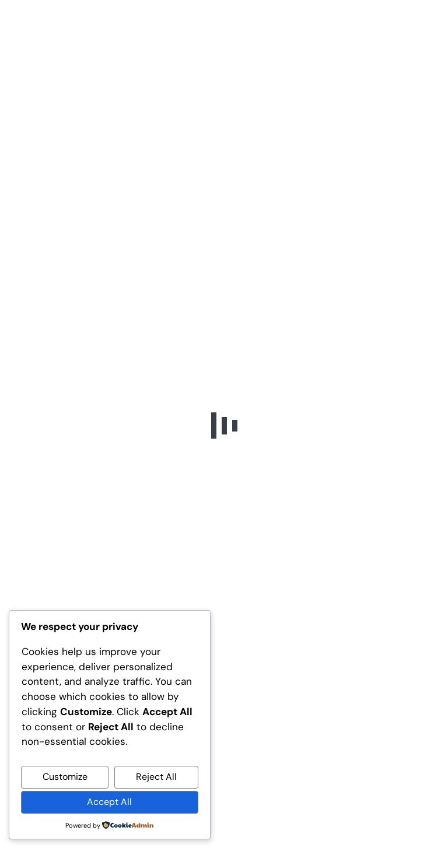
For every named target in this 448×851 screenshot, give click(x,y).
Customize (65, 777)
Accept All (109, 802)
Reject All (156, 777)
